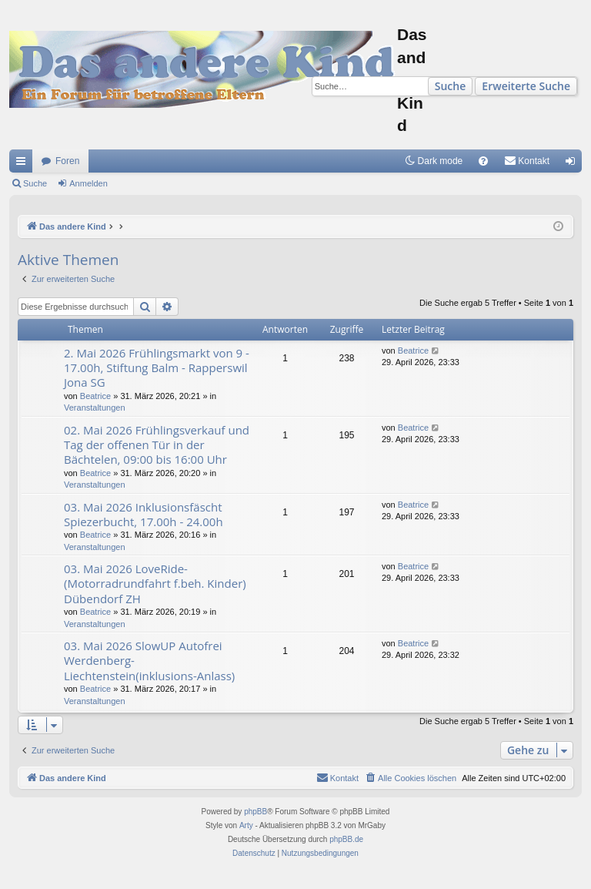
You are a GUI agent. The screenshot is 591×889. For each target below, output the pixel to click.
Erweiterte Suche (526, 86)
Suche (450, 86)
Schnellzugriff (23, 164)
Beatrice (95, 396)
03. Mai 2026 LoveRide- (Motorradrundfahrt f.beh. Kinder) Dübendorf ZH (155, 583)
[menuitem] (483, 161)
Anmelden (88, 183)
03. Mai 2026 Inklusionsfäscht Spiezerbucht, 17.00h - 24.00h (143, 514)
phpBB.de (346, 839)
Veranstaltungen (94, 407)
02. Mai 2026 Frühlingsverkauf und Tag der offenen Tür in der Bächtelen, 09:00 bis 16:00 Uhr (156, 445)
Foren (67, 161)
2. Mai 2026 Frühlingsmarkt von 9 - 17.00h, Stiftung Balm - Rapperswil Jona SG (156, 368)
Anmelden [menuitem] (574, 164)
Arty (246, 825)
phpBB (255, 811)
